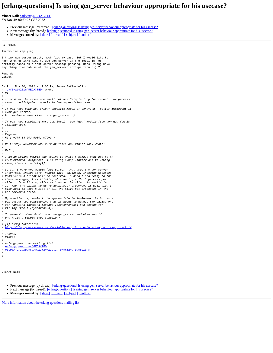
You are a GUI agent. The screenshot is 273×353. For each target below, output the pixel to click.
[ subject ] (71, 34)
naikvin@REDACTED (35, 16)
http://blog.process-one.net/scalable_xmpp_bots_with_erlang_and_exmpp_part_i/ (68, 264)
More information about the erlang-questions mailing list (40, 349)
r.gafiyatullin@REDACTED (22, 99)
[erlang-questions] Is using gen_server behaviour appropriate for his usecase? (105, 27)
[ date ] (45, 34)
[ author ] (85, 34)
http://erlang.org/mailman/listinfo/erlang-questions (47, 291)
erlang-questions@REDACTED (26, 287)
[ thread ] (57, 34)
